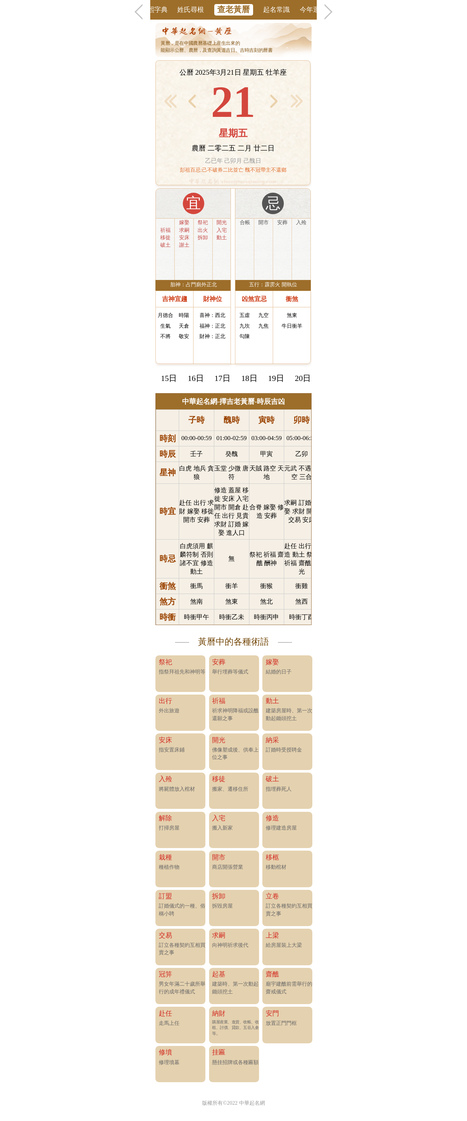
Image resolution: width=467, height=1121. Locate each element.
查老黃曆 (233, 9)
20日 (303, 378)
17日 (223, 378)
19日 (276, 378)
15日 (169, 378)
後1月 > (297, 101)
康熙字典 (154, 9)
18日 (249, 378)
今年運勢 (313, 9)
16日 (196, 378)
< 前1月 (170, 101)
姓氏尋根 (190, 9)
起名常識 (276, 9)
